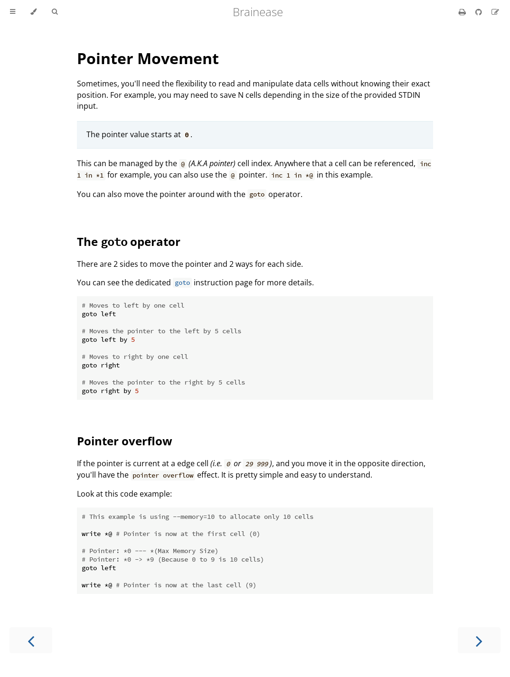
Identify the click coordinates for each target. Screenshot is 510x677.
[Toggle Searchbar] (54, 12)
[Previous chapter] (30, 640)
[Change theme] (33, 12)
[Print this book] (463, 12)
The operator (128, 241)
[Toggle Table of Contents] (12, 12)
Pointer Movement (148, 58)
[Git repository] (480, 12)
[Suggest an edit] (495, 12)
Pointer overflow (124, 441)
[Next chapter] (479, 640)
